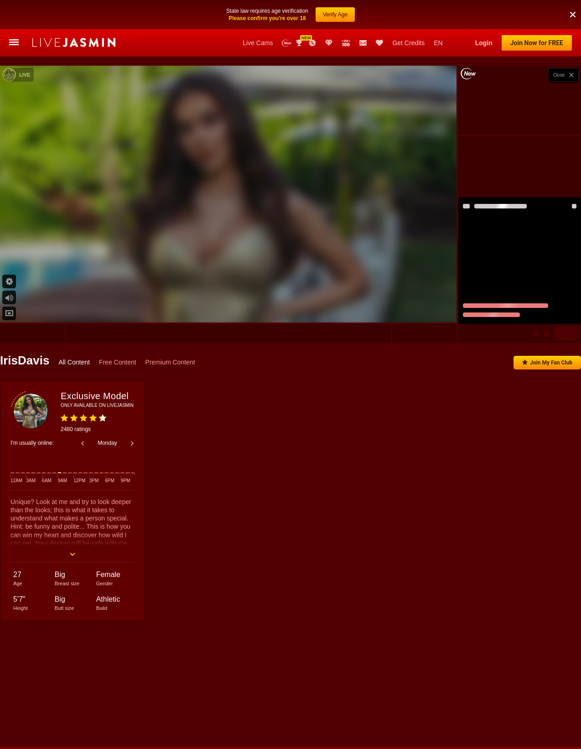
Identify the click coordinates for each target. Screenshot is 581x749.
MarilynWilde (491, 708)
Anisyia (135, 708)
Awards (300, 43)
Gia (200, 708)
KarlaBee (529, 708)
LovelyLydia (170, 708)
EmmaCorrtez (343, 708)
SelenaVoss (417, 708)
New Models (286, 43)
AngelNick (261, 708)
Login (484, 43)
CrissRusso (565, 708)
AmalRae (381, 708)
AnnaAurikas (300, 708)
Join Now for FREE (536, 43)
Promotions (312, 43)
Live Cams (258, 43)
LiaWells (227, 708)
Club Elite (328, 43)
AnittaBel (454, 708)
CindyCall (103, 708)
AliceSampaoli (62, 708)
